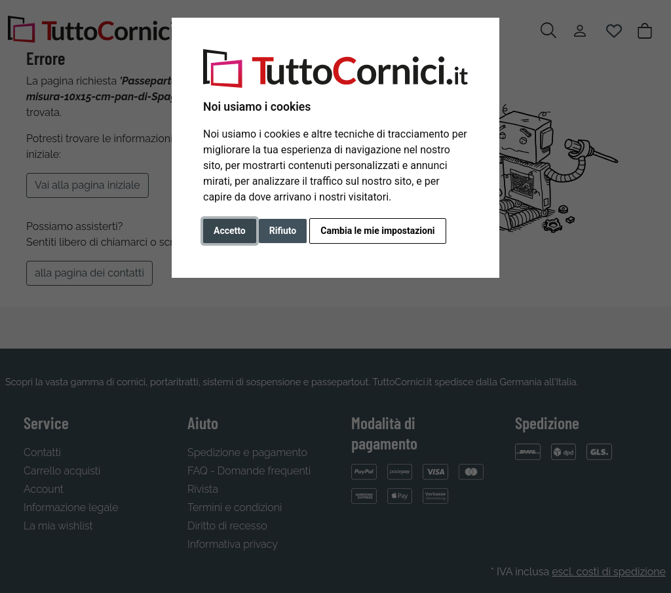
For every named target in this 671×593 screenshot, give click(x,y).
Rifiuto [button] (283, 230)
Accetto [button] (230, 230)
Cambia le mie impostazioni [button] (377, 230)
